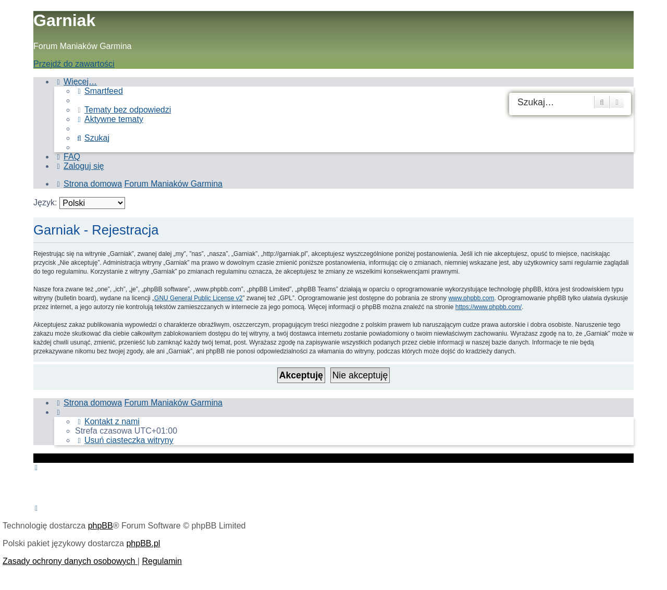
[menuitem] (99, 91)
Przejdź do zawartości (74, 63)
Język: (45, 202)
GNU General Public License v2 (198, 298)
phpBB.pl (143, 543)
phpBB (100, 525)
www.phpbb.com (471, 298)
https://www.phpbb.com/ (488, 307)
